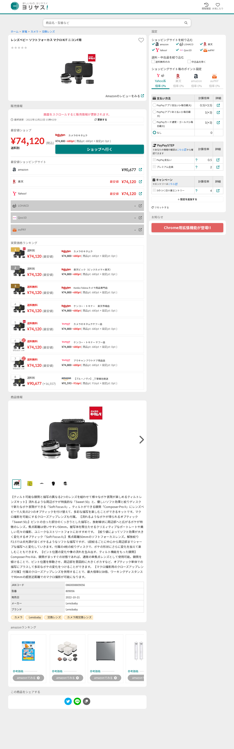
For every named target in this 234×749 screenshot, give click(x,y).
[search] (186, 23)
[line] (77, 702)
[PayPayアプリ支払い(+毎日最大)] (218, 105)
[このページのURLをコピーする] (86, 701)
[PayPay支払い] (218, 159)
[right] (141, 439)
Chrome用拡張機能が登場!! (187, 227)
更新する (100, 119)
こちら (181, 149)
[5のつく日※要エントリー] (218, 190)
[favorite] (141, 40)
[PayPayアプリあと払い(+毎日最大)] (218, 112)
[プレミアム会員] (218, 167)
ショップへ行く (100, 149)
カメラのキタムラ (77, 135)
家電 (24, 31)
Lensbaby (35, 617)
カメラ (34, 31)
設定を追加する (187, 199)
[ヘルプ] (196, 159)
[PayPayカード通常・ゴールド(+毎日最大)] (218, 122)
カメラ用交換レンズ (79, 617)
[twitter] (68, 702)
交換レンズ (48, 31)
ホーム (14, 31)
